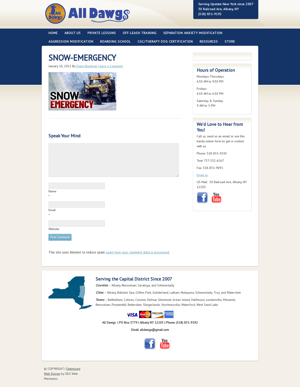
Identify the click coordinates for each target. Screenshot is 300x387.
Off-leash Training (138, 33)
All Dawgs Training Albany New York (112, 16)
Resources (207, 41)
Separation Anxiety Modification (192, 33)
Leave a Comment (110, 66)
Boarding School (114, 41)
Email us (202, 175)
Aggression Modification (69, 41)
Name (52, 191)
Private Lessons (100, 33)
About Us (71, 33)
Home (53, 33)
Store (230, 41)
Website (53, 229)
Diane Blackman (86, 66)
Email (52, 210)
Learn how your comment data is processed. (138, 252)
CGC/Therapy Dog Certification (165, 41)
